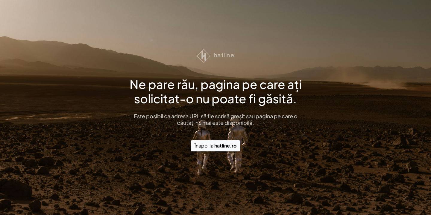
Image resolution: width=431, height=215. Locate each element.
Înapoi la (215, 145)
